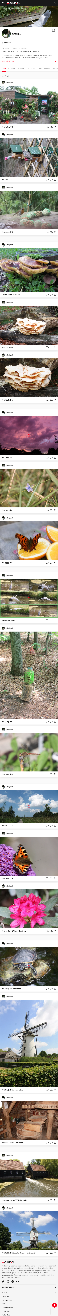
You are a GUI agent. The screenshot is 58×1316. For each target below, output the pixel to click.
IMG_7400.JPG (7, 878)
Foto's (4, 68)
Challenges (31, 68)
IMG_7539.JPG (7, 563)
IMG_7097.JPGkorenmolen (12, 1090)
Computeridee (7, 1300)
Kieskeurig (5, 1296)
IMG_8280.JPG (7, 127)
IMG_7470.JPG (7, 774)
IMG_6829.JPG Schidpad (11, 989)
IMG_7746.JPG (7, 400)
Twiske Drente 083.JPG (11, 295)
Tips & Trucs (6, 1311)
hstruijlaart (7, 82)
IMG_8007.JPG (7, 180)
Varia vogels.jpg (8, 620)
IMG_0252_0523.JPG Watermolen (15, 1200)
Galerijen (11, 68)
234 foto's (5, 48)
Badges (47, 68)
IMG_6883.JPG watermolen (12, 1143)
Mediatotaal (6, 1315)
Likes (39, 68)
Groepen (21, 68)
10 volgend (23, 48)
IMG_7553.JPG (7, 510)
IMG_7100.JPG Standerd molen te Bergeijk (19, 1253)
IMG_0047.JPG (7, 826)
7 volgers (14, 48)
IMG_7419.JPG (7, 722)
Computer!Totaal (7, 1307)
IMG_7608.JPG (7, 458)
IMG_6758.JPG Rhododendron (14, 931)
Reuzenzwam (7, 347)
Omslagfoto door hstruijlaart (12, 8)
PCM (3, 1304)
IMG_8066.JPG (7, 232)
